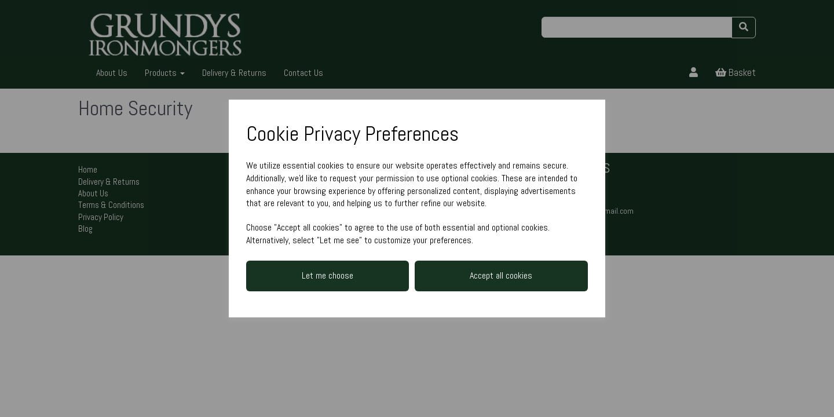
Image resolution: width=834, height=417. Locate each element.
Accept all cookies (501, 275)
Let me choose (327, 275)
